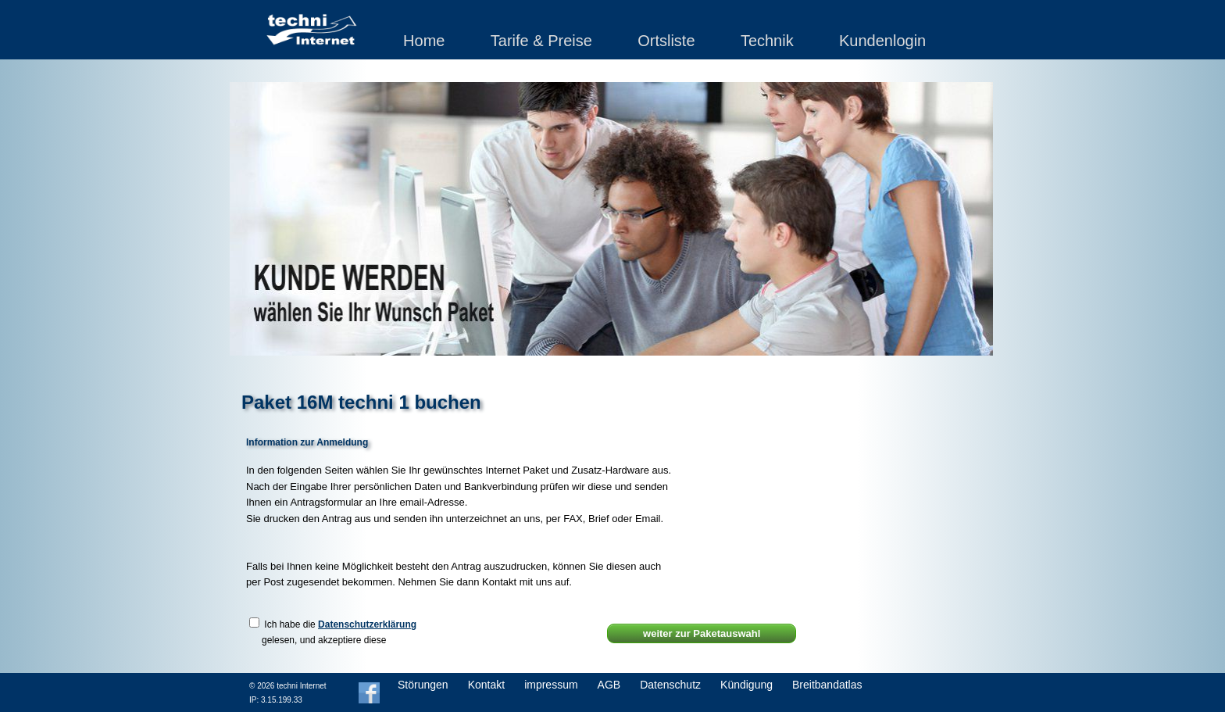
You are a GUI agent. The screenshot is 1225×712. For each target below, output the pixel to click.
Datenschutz (670, 684)
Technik (767, 40)
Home (424, 40)
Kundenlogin (882, 40)
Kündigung (746, 684)
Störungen (423, 684)
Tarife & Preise (541, 40)
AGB (609, 684)
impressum (550, 684)
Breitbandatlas (827, 684)
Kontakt (486, 684)
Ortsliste (666, 40)
